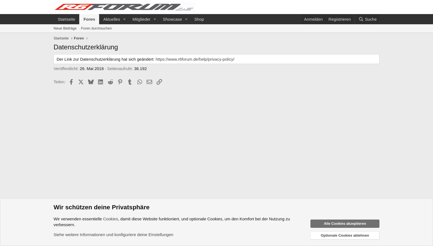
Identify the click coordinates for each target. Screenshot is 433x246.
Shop (199, 19)
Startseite (66, 19)
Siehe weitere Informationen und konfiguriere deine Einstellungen (113, 234)
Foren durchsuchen (96, 28)
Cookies (110, 218)
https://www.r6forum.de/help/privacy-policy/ (195, 59)
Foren (89, 19)
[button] (124, 19)
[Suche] (367, 19)
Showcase (172, 19)
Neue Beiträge (65, 28)
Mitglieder (142, 19)
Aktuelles (111, 19)
